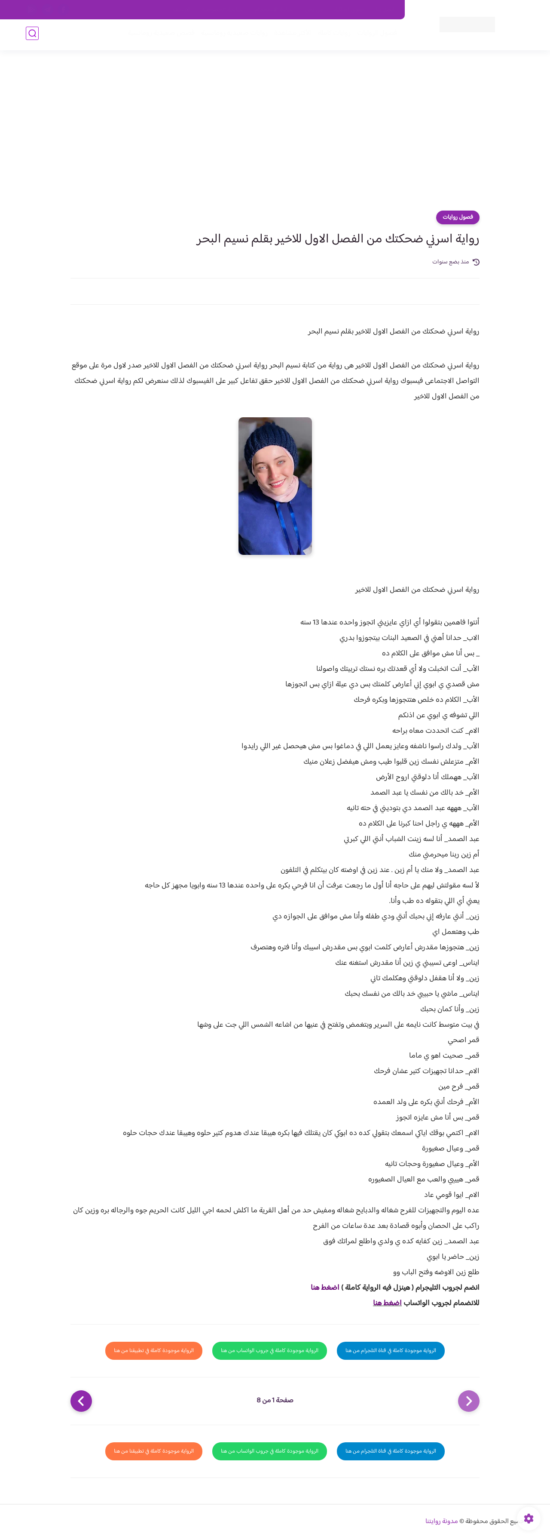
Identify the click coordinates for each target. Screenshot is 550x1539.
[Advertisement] (275, 133)
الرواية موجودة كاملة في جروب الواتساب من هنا (269, 1350)
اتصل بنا (385, 10)
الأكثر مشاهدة (291, 35)
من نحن (314, 10)
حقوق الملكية (349, 10)
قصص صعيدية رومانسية (159, 35)
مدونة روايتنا (441, 1521)
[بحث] (32, 35)
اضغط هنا (325, 1288)
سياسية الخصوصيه (223, 10)
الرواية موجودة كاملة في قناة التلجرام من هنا (390, 1350)
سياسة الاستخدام (274, 10)
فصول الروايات (375, 35)
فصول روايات (458, 217)
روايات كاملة (332, 35)
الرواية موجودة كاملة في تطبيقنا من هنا (154, 1350)
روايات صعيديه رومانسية (232, 35)
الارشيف (182, 10)
